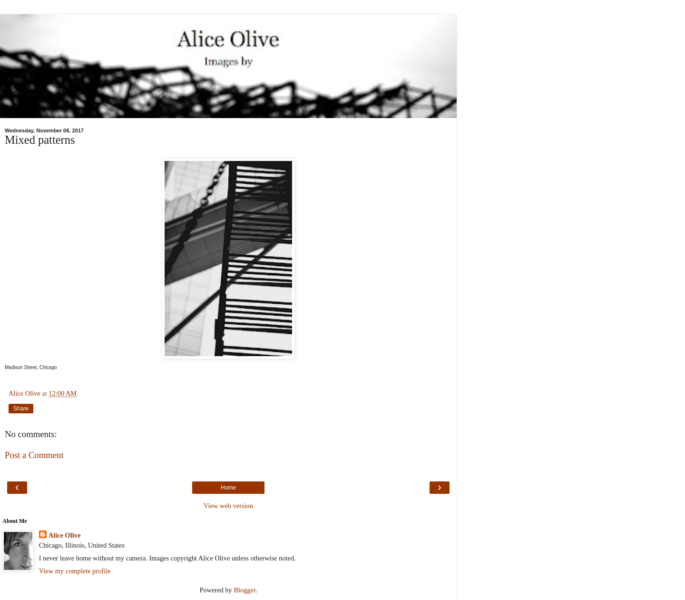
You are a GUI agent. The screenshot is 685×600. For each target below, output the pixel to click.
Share (21, 408)
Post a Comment (34, 455)
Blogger (244, 590)
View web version (228, 506)
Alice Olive (65, 535)
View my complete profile (75, 571)
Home (228, 487)
